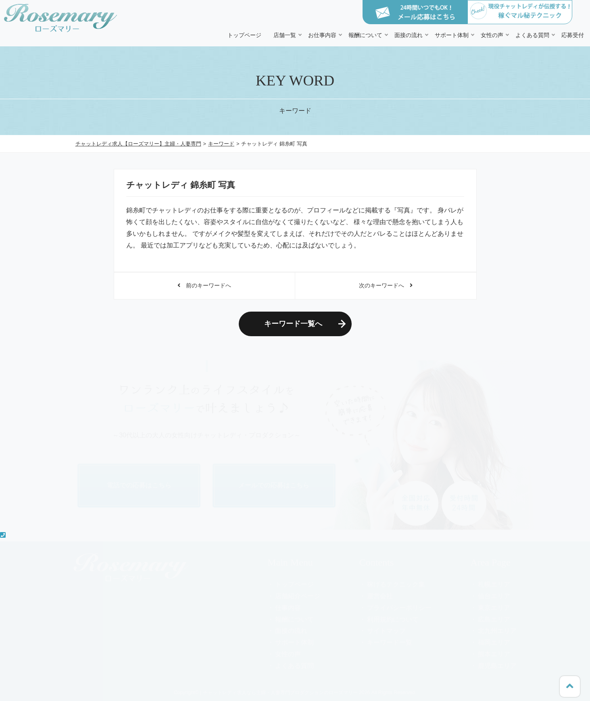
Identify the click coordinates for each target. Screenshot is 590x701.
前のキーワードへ (204, 285)
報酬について (365, 35)
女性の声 (492, 35)
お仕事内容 (322, 35)
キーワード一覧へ (293, 324)
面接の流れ (408, 35)
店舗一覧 (284, 35)
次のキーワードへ (386, 285)
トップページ (244, 35)
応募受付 (572, 35)
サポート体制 (452, 35)
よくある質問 (532, 35)
